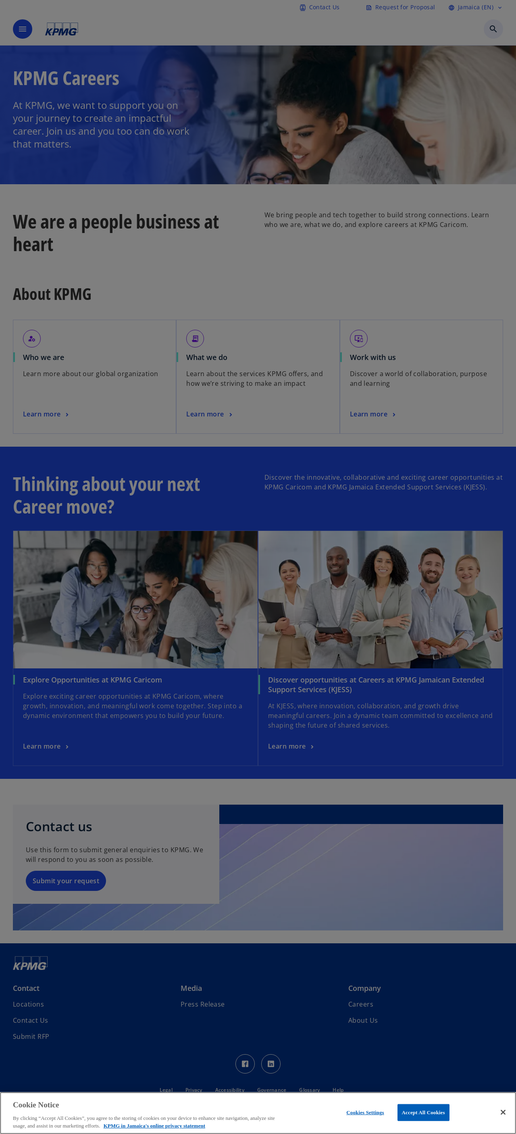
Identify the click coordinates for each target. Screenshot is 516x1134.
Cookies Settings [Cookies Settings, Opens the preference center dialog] (365, 1112)
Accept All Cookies (423, 1112)
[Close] (503, 1112)
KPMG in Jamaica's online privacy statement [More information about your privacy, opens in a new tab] (154, 1126)
